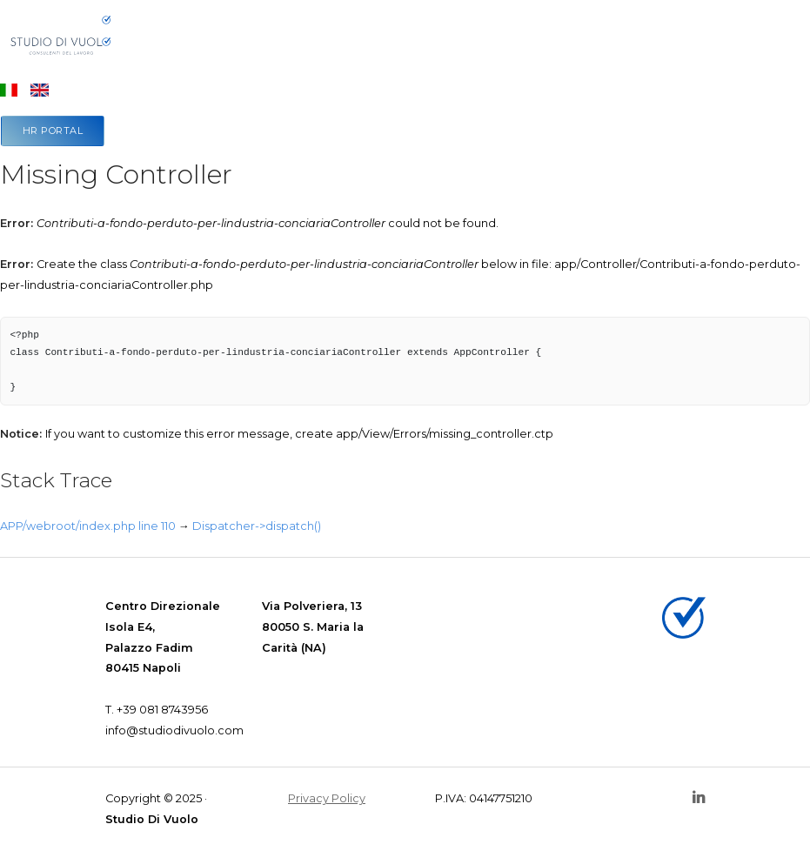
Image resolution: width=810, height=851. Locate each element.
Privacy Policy (326, 798)
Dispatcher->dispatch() (256, 526)
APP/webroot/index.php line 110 (88, 526)
